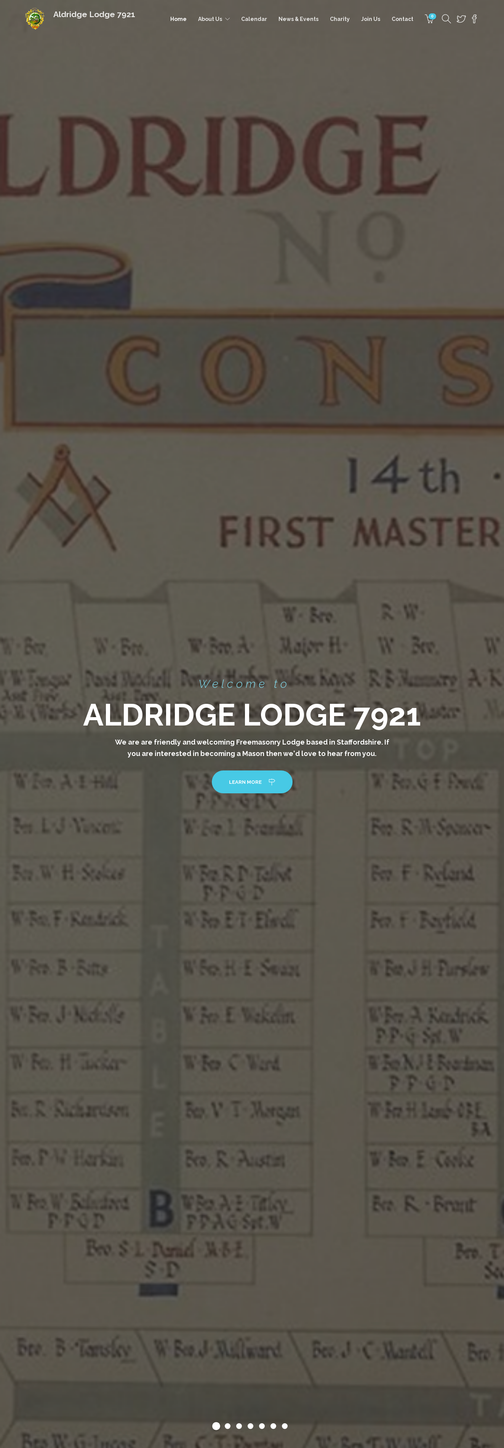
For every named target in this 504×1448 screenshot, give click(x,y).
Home (178, 19)
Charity (340, 19)
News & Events (298, 19)
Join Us (370, 19)
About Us (210, 19)
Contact (402, 19)
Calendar (254, 19)
